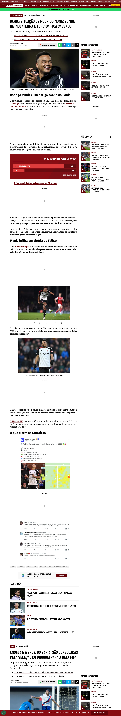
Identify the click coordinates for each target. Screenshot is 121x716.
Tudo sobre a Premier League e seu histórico (53, 567)
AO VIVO (62, 5)
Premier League (22, 246)
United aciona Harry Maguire (61, 1)
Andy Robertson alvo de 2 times (80, 1)
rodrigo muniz (31, 567)
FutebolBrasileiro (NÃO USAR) (36, 15)
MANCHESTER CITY (99, 5)
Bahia (13, 567)
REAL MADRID (44, 5)
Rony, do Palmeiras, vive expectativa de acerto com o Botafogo (41, 36)
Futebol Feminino (24, 646)
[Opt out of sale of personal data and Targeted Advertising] (3, 712)
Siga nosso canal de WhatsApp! (60, 9)
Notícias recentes (30, 5)
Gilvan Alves (17, 680)
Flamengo (14, 103)
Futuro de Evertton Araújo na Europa (41, 1)
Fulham (21, 567)
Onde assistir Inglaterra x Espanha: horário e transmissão (39, 676)
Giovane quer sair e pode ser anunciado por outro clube (38, 39)
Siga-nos (61, 575)
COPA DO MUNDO (73, 5)
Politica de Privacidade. (82, 713)
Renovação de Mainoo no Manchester (101, 1)
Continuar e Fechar (99, 713)
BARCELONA (54, 5)
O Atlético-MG (16, 421)
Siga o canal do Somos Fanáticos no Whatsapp (35, 183)
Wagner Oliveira (19, 44)
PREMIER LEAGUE (85, 5)
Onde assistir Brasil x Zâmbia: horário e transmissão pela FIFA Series (43, 672)
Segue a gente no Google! (48, 45)
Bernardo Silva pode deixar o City (19, 1)
